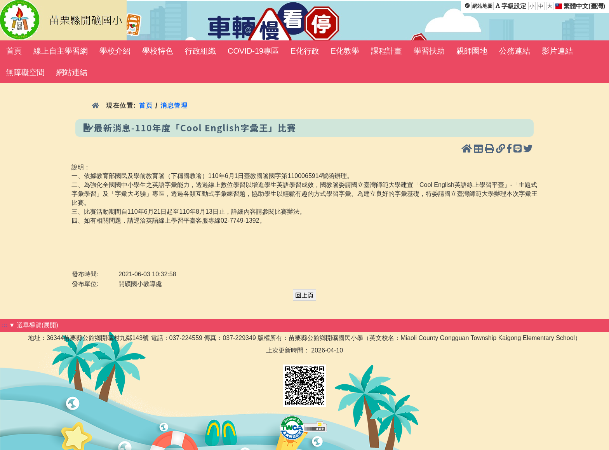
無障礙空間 (25, 72)
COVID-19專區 (253, 51)
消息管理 (174, 105)
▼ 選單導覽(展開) (33, 325)
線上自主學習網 (60, 51)
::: (4, 325)
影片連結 (557, 51)
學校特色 (157, 51)
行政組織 (200, 51)
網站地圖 (482, 6)
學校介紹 (114, 51)
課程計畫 (386, 51)
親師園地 (471, 51)
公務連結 (514, 51)
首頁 (14, 51)
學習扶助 (429, 51)
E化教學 (345, 51)
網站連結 (71, 72)
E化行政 (305, 51)
